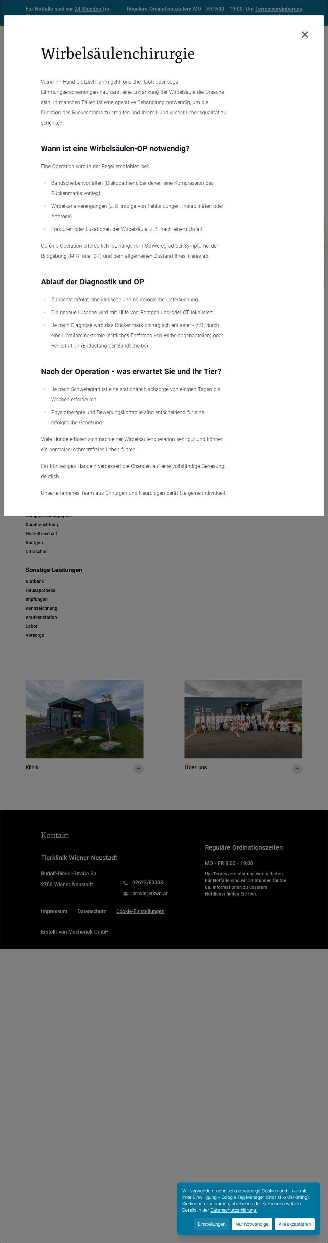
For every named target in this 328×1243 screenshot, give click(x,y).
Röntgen (34, 542)
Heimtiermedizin (43, 414)
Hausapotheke (40, 590)
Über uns (186, 55)
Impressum (54, 1206)
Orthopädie (37, 459)
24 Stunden (89, 9)
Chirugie (88, 310)
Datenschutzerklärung (233, 1210)
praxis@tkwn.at (150, 1188)
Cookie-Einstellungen (140, 1206)
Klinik (102, 55)
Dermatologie (39, 387)
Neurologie (37, 441)
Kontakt (225, 55)
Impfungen (37, 599)
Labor (31, 626)
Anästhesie (37, 378)
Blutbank (35, 581)
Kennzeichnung (41, 608)
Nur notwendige (252, 1224)
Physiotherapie (41, 468)
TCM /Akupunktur (44, 477)
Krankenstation (41, 617)
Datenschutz (92, 1206)
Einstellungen (212, 1224)
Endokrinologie (41, 396)
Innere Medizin (41, 423)
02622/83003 (147, 1177)
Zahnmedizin (39, 486)
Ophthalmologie (42, 450)
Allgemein (45, 310)
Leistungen (142, 55)
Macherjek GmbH (88, 1226)
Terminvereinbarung (278, 9)
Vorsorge (35, 635)
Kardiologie (37, 432)
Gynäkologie (38, 405)
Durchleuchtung (42, 524)
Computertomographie (49, 515)
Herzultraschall (41, 533)
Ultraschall (37, 551)
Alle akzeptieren (295, 1224)
